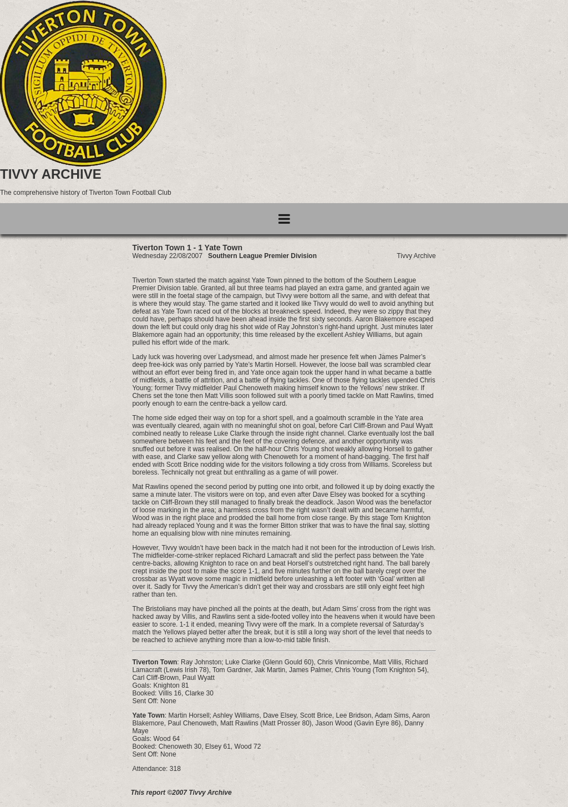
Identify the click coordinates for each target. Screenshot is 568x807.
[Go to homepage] (83, 164)
